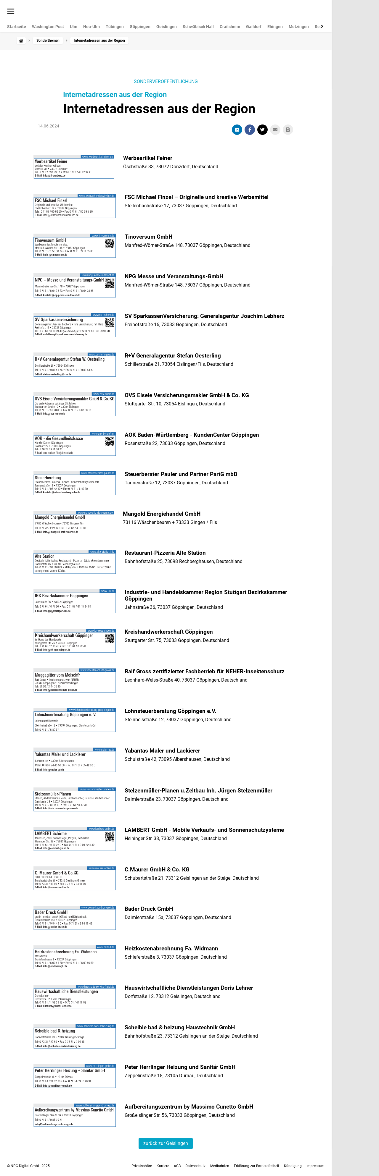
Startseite (16, 26)
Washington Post (48, 26)
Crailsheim (230, 26)
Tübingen (115, 26)
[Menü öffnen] (11, 11)
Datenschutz (195, 1166)
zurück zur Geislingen (165, 1143)
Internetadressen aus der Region (115, 94)
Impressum (315, 1166)
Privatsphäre (141, 1166)
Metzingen (299, 26)
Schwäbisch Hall (198, 26)
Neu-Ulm (91, 26)
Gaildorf (253, 26)
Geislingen (166, 26)
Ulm (73, 26)
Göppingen (140, 26)
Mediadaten (219, 1166)
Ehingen (275, 26)
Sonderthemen (48, 40)
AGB (177, 1166)
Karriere (163, 1166)
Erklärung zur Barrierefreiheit (256, 1166)
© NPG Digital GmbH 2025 (28, 1166)
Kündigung (293, 1166)
